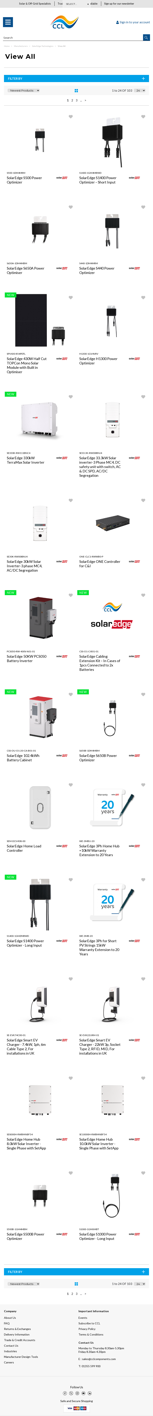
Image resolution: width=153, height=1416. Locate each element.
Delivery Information (16, 1334)
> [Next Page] (85, 100)
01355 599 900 (89, 1366)
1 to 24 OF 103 (122, 90)
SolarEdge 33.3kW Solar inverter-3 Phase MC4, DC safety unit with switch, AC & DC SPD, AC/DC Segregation (100, 467)
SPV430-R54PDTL (16, 353)
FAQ (7, 1323)
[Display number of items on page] (139, 90)
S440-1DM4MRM (88, 263)
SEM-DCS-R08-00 (16, 841)
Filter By (77, 78)
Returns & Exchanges (17, 1329)
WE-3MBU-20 (86, 841)
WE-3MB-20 (86, 936)
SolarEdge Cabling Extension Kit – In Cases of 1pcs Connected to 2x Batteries (99, 663)
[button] (146, 37)
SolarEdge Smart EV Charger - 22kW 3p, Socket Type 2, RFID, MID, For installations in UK (100, 1047)
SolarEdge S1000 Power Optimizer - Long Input (98, 1236)
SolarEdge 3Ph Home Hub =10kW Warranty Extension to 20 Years (99, 850)
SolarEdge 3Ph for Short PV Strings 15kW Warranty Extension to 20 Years (99, 947)
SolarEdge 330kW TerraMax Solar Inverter (25, 460)
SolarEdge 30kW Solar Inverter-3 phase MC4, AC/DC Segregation (24, 566)
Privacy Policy (86, 1329)
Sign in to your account (133, 22)
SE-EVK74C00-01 (16, 1035)
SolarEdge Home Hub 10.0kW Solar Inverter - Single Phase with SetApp (99, 1143)
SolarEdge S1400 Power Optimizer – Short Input (98, 180)
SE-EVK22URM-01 (89, 1035)
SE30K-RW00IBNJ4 (17, 556)
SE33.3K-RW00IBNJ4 (90, 453)
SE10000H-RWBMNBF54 (93, 1134)
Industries (10, 1351)
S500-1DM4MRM (16, 173)
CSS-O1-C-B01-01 (88, 651)
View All (62, 46)
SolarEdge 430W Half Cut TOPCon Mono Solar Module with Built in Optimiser (27, 365)
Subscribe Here (76, 3)
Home (7, 46)
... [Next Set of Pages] (81, 100)
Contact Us (11, 1345)
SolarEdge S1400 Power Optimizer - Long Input (25, 943)
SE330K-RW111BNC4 (18, 453)
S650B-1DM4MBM (89, 750)
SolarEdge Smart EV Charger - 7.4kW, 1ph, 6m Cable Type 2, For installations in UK (26, 1047)
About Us (10, 1317)
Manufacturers (21, 46)
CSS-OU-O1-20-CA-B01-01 (21, 750)
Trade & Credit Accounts (19, 1340)
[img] (65, 1393)
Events (82, 1317)
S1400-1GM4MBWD (90, 173)
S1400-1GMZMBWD (18, 936)
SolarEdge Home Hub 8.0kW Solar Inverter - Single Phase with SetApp (26, 1143)
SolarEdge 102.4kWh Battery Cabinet (23, 758)
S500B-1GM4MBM (17, 1229)
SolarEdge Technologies (43, 46)
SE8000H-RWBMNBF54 (20, 1134)
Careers (9, 1362)
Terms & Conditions (90, 1334)
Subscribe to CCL (89, 1323)
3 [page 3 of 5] (76, 100)
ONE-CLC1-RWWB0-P (91, 556)
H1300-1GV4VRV (88, 353)
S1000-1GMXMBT (89, 1229)
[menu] (8, 22)
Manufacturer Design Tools (21, 1356)
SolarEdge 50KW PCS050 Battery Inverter (26, 658)
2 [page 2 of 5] (72, 100)
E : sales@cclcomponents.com (97, 1359)
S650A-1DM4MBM (17, 263)
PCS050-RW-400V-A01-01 (21, 651)
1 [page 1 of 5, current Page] (68, 100)
